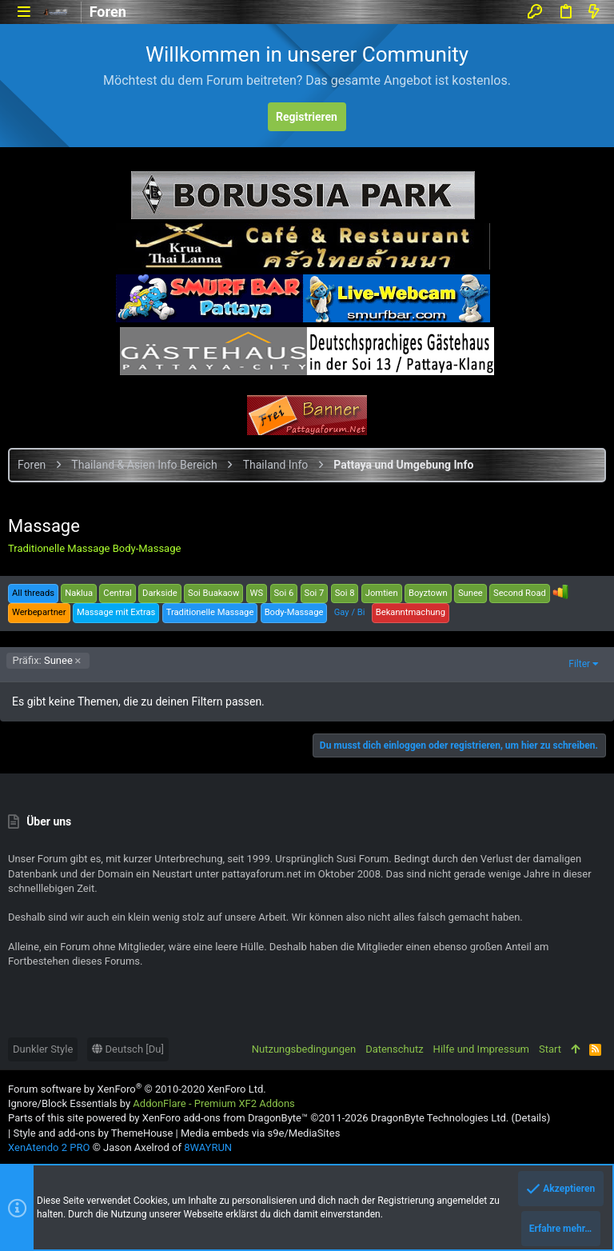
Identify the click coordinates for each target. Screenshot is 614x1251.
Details (531, 1118)
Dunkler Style (43, 1049)
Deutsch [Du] (128, 1049)
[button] (23, 12)
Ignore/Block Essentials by (151, 1103)
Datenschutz (394, 1049)
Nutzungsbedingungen (304, 1049)
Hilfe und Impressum (481, 1049)
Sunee (43, 660)
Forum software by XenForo (137, 1089)
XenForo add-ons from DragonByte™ (225, 1118)
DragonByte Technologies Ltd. (439, 1118)
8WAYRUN (208, 1147)
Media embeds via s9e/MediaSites (260, 1133)
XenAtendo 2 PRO (49, 1147)
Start (550, 1049)
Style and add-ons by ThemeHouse (93, 1133)
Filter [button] (579, 663)
